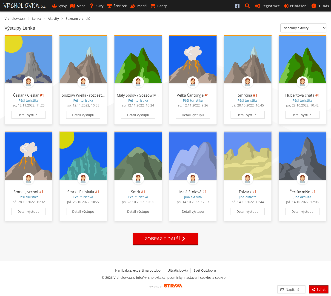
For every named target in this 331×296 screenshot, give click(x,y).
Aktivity (53, 18)
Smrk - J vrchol (26, 191)
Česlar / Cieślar (26, 95)
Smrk (135, 191)
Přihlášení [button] (296, 5)
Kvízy (96, 5)
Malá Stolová (190, 191)
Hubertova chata (299, 95)
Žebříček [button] (117, 5)
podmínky (175, 277)
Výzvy (59, 5)
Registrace (267, 5)
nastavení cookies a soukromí (206, 277)
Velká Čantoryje (190, 95)
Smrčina (245, 95)
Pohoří (138, 5)
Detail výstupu (28, 115)
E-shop (158, 5)
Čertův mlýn (299, 191)
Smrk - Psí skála (80, 191)
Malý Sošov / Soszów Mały (139, 95)
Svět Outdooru (205, 270)
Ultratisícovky (178, 270)
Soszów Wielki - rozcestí (82, 95)
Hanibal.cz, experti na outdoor (138, 270)
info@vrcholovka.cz (151, 277)
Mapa (78, 5)
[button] (248, 5)
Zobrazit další (165, 239)
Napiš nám (291, 289)
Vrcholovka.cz (15, 18)
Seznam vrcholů (78, 18)
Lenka (36, 18)
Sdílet (318, 289)
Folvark (245, 191)
